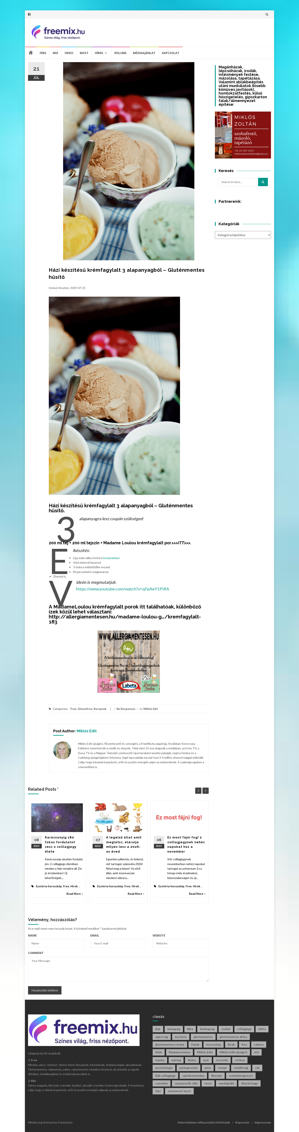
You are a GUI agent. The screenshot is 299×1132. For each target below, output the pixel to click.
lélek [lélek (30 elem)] (158, 1052)
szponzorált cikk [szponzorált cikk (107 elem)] (186, 1083)
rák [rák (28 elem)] (257, 1067)
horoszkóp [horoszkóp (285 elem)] (213, 1044)
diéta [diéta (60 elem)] (262, 1029)
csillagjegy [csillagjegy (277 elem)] (244, 1029)
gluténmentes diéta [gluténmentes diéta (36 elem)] (233, 1037)
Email (94, 935)
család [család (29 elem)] (225, 1029)
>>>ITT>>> (180, 542)
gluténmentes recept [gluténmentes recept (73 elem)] (169, 1044)
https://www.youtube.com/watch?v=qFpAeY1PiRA (122, 588)
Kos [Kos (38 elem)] (244, 1044)
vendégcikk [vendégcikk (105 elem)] (226, 1083)
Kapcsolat (170, 53)
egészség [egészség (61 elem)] (161, 1037)
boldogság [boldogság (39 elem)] (207, 1029)
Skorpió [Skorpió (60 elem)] (216, 1075)
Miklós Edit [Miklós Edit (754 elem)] (205, 1052)
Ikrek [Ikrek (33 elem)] (231, 1044)
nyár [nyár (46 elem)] (206, 1060)
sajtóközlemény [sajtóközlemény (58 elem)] (193, 1075)
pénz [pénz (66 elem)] (208, 1067)
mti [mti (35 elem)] (256, 1052)
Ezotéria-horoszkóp (49, 886)
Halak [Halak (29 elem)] (195, 1044)
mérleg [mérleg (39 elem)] (176, 1060)
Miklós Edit (150, 708)
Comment (36, 953)
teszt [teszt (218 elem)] (208, 1083)
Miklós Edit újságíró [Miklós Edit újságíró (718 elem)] (233, 1052)
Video (69, 53)
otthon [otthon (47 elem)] (240, 1060)
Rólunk (120, 53)
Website (159, 935)
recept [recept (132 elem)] (222, 1067)
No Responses (125, 708)
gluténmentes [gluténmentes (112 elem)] (203, 1037)
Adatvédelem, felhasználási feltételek (204, 1122)
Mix (55, 53)
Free (43, 53)
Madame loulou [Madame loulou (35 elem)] (179, 1052)
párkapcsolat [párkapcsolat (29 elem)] (188, 1067)
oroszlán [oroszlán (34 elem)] (222, 1060)
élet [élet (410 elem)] (158, 1091)
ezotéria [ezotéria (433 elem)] (181, 1037)
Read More (74, 893)
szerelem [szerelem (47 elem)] (161, 1083)
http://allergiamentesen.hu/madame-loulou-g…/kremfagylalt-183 (125, 619)
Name (32, 935)
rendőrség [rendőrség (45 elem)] (241, 1067)
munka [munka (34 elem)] (159, 1060)
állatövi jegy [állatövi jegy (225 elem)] (249, 1083)
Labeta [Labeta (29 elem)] (258, 1044)
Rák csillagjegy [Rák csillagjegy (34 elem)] (165, 1075)
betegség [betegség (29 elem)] (173, 1029)
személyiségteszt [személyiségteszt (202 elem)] (241, 1075)
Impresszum (263, 1122)
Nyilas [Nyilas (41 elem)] (192, 1060)
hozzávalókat (111, 558)
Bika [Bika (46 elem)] (190, 1029)
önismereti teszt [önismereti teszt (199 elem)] (179, 1091)
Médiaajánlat (144, 53)
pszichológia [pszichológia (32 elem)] (164, 1067)
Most (84, 53)
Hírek (99, 53)
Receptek (100, 708)
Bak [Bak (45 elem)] (158, 1029)
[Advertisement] (192, 31)
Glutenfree (85, 708)
